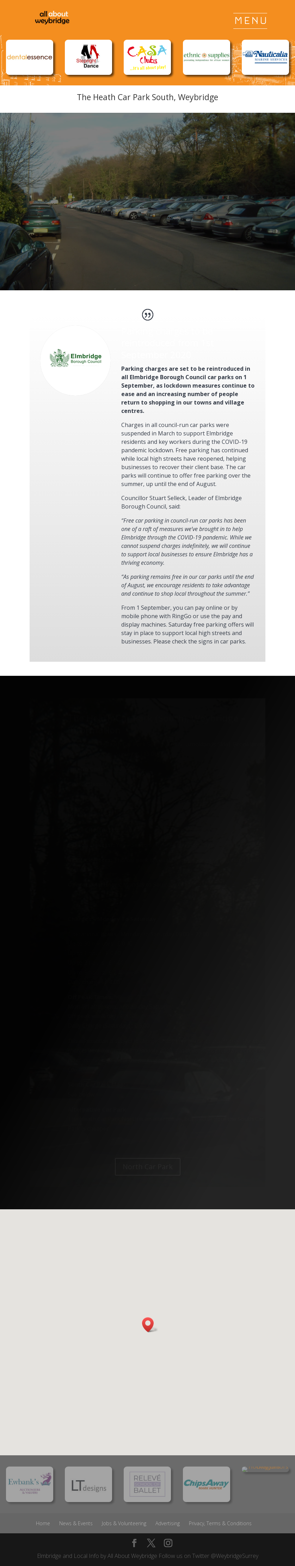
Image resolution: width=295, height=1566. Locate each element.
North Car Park (148, 1166)
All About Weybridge (132, 1556)
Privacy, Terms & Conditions (220, 1523)
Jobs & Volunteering (124, 1523)
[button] (150, 1324)
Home (43, 1523)
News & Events (76, 1523)
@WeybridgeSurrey (234, 1556)
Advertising (167, 1523)
